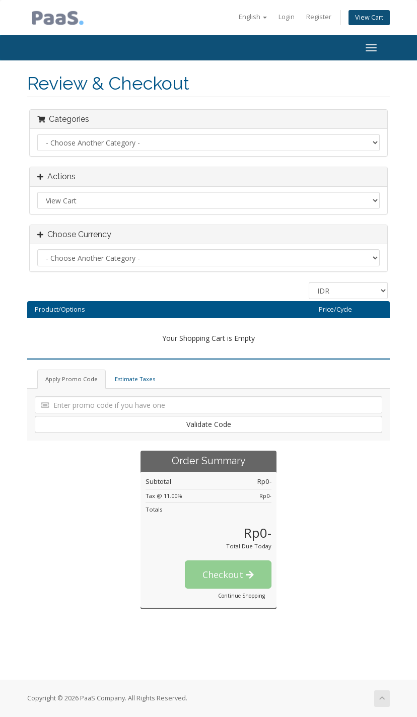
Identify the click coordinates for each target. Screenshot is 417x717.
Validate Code (208, 424)
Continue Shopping (241, 595)
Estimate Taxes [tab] (135, 379)
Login (287, 17)
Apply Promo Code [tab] (71, 379)
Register (318, 17)
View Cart (369, 17)
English (253, 17)
